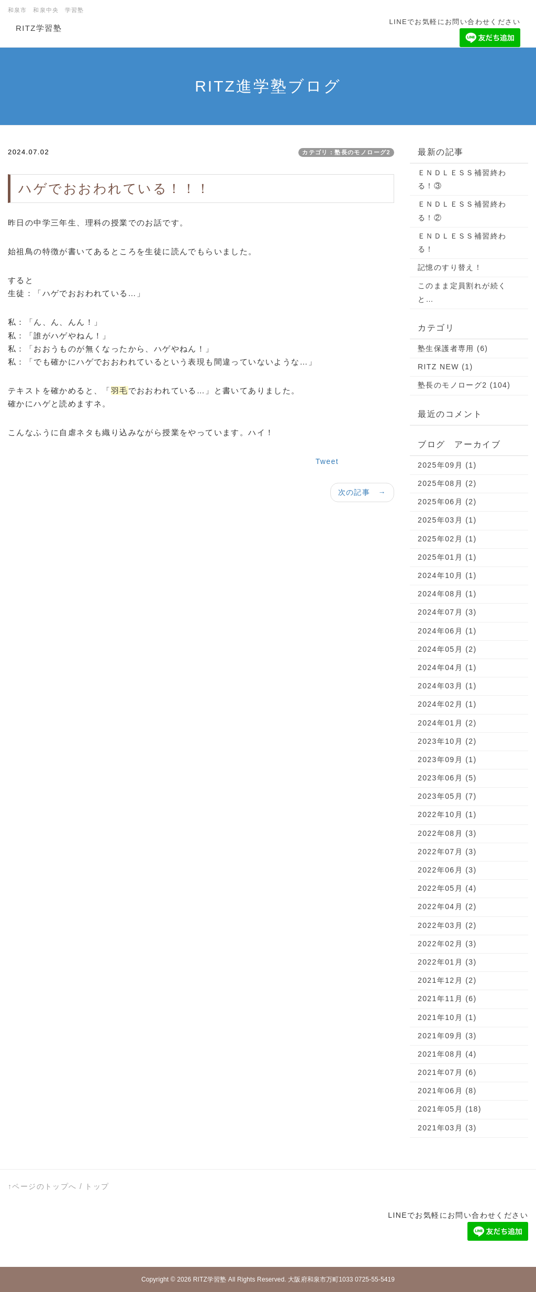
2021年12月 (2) (447, 980)
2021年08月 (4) (447, 1054)
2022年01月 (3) (447, 962)
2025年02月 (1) (447, 539)
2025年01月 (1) (447, 557)
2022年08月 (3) (447, 833)
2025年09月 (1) (447, 465)
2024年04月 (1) (447, 667)
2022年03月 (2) (447, 925)
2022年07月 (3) (447, 851)
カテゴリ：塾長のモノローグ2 (346, 152)
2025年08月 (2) (447, 483)
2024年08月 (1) (447, 594)
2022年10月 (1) (447, 814)
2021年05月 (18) (450, 1109)
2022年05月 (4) (447, 888)
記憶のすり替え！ (450, 267)
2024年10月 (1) (447, 575)
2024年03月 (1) (447, 686)
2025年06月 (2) (447, 501)
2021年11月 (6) (447, 998)
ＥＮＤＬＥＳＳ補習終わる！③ (462, 179)
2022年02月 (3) (447, 943)
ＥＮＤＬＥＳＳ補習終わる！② (462, 210)
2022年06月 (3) (447, 870)
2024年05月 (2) (447, 649)
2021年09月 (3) (447, 1036)
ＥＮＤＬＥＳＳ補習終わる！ (462, 242)
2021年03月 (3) (447, 1128)
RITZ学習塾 (39, 28)
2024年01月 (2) (447, 723)
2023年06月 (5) (447, 778)
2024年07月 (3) (447, 612)
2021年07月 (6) (447, 1072)
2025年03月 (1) (447, 520)
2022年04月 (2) (447, 906)
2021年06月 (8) (447, 1090)
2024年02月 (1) (447, 704)
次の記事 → (362, 492)
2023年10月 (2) (447, 741)
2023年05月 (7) (447, 796)
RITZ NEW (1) (445, 366)
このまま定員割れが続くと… (462, 292)
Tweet (327, 461)
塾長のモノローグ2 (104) (464, 385)
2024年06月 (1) (447, 631)
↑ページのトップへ (42, 1186)
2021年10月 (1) (447, 1017)
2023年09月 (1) (447, 759)
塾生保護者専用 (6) (453, 348)
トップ (97, 1186)
